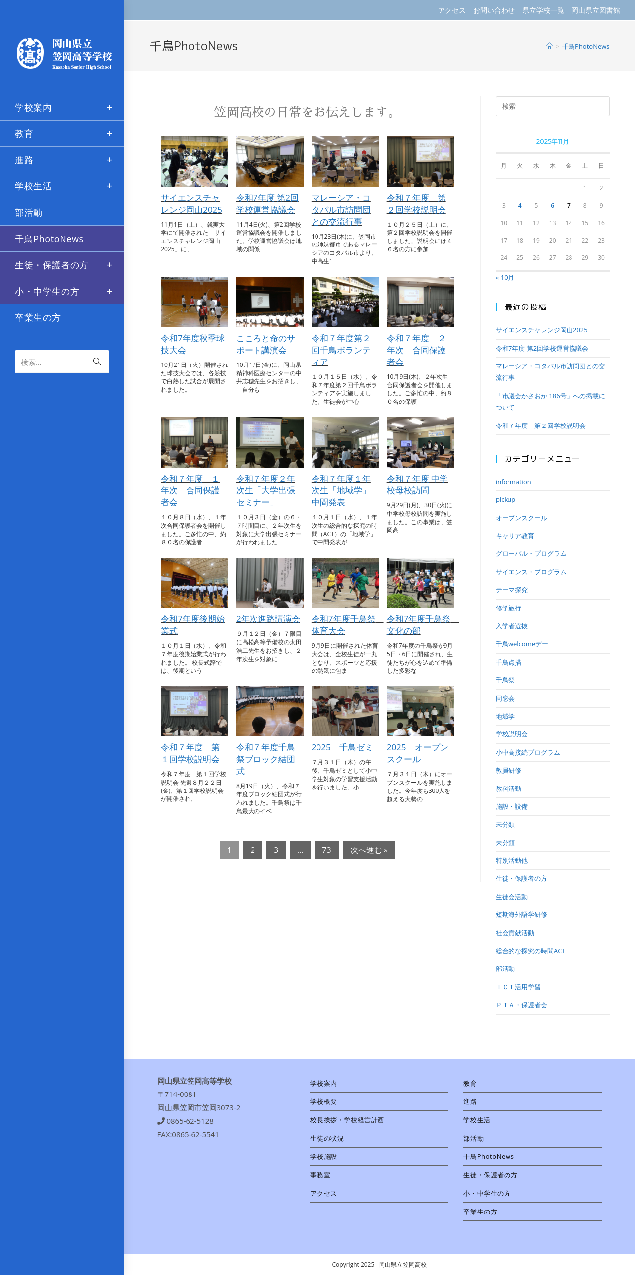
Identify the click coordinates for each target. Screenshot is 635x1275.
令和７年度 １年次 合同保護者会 (190, 490)
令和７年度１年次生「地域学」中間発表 (341, 490)
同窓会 (505, 698)
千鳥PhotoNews (488, 1156)
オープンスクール (521, 517)
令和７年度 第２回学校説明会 (416, 203)
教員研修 (508, 770)
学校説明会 (512, 733)
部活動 (505, 968)
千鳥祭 (505, 679)
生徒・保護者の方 (521, 878)
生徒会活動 (512, 896)
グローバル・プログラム (531, 553)
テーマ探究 (512, 589)
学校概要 (323, 1101)
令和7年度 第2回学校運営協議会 (267, 203)
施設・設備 (512, 806)
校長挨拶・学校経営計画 (347, 1119)
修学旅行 (508, 608)
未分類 (505, 824)
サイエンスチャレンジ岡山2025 (191, 203)
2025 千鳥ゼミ (342, 747)
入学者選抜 (512, 625)
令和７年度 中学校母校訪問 (417, 484)
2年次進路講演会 (268, 618)
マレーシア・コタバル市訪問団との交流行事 (341, 209)
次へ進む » (369, 850)
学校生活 (476, 1119)
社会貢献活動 (515, 932)
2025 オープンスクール (417, 753)
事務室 (320, 1174)
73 (326, 850)
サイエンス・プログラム (531, 571)
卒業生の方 (480, 1211)
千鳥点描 (508, 662)
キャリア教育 (515, 535)
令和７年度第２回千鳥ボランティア (341, 349)
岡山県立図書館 (596, 10)
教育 (470, 1083)
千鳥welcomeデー (522, 643)
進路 (470, 1101)
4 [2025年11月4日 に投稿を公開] (520, 205)
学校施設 (323, 1156)
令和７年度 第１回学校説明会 (190, 753)
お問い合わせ (494, 10)
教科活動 (508, 788)
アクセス (452, 10)
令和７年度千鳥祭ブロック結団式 (265, 759)
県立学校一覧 (543, 10)
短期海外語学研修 (521, 914)
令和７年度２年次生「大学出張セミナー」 (265, 490)
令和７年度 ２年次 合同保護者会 (416, 349)
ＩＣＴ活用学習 (518, 986)
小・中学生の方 (486, 1193)
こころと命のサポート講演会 (265, 344)
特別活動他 (512, 860)
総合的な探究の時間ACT (531, 950)
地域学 (505, 716)
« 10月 (505, 277)
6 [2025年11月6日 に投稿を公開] (552, 205)
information (513, 481)
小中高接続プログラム (528, 752)
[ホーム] (549, 46)
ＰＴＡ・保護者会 (521, 1004)
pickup (505, 499)
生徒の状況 (327, 1138)
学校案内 (323, 1083)
